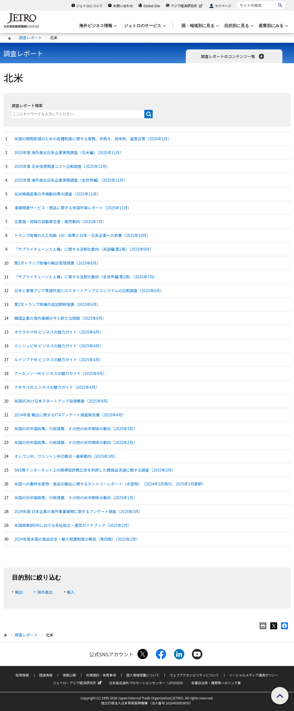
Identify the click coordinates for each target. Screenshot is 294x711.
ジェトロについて (89, 5)
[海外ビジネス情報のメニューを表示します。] (97, 26)
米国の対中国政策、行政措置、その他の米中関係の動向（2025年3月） (75, 428)
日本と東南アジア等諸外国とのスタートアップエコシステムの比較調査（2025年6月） (89, 290)
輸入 (71, 592)
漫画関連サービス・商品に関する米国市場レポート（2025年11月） (73, 207)
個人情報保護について (142, 675)
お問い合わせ (123, 5)
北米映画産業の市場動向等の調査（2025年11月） (57, 194)
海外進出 (45, 592)
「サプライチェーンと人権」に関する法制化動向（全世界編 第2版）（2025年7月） (85, 276)
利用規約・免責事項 (101, 675)
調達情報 (45, 675)
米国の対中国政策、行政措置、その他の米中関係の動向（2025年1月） (75, 497)
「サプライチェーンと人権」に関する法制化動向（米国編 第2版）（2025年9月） (83, 249)
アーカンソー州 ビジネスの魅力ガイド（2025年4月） (60, 373)
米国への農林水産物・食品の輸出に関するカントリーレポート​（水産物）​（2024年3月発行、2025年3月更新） (110, 484)
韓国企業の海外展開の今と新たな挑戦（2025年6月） (60, 318)
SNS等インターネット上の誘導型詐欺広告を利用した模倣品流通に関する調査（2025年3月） (95, 470)
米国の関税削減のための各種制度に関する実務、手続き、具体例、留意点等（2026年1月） (93, 138)
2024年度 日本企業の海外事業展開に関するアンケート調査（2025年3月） (78, 511)
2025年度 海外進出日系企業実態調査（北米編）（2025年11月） (69, 152)
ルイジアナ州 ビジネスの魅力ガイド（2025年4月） (58, 359)
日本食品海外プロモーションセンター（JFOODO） (147, 682)
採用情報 (22, 675)
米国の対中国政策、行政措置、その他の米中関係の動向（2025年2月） (75, 442)
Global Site (152, 5)
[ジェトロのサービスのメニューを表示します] (144, 26)
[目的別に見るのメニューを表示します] (238, 26)
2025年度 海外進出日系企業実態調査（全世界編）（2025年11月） (71, 180)
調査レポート (30, 37)
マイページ (223, 5)
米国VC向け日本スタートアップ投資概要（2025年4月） (62, 401)
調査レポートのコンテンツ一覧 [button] (233, 56)
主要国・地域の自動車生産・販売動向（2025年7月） (60, 221)
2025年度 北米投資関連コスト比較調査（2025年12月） (62, 166)
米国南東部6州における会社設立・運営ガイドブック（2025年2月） (73, 525)
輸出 (19, 592)
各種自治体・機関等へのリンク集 (216, 682)
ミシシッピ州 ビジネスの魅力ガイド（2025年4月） (58, 345)
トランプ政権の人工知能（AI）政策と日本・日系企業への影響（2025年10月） (82, 235)
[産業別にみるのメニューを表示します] (273, 26)
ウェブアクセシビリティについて (194, 675)
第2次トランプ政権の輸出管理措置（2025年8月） (57, 263)
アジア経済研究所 (187, 5)
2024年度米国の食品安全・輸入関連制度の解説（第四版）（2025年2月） (77, 539)
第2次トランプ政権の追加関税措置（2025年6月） (57, 304)
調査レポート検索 (27, 105)
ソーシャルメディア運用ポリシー (254, 675)
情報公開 (69, 675)
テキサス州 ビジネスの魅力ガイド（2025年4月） (56, 387)
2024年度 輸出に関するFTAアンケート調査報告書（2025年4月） (70, 414)
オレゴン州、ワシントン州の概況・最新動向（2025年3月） (66, 456)
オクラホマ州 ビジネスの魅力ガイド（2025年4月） (58, 332)
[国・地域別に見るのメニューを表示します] (199, 26)
